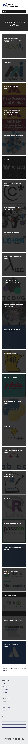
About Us (4, 683)
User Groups (5, 723)
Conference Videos (6, 726)
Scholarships (5, 689)
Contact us (4, 670)
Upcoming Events (5, 701)
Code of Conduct (5, 729)
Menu (5, 11)
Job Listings (4, 720)
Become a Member (6, 704)
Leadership (4, 692)
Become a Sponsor (6, 707)
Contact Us (4, 710)
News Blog (4, 686)
